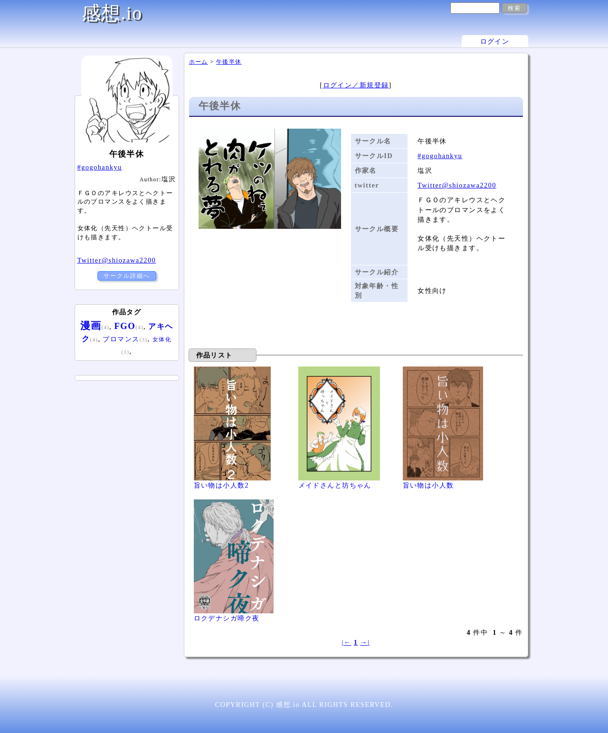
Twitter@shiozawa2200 (457, 185)
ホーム (198, 61)
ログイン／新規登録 (356, 85)
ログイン (495, 41)
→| (365, 642)
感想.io (112, 13)
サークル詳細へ (127, 276)
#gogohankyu (440, 156)
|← (346, 642)
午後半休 (229, 61)
